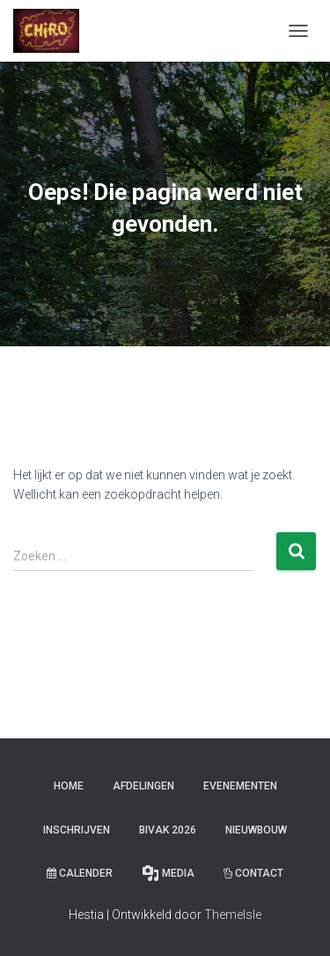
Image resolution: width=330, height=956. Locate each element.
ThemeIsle (232, 915)
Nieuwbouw (256, 830)
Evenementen (240, 786)
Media (168, 873)
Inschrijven (76, 830)
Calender (80, 873)
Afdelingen (143, 786)
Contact (253, 873)
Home (69, 786)
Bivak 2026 (167, 830)
